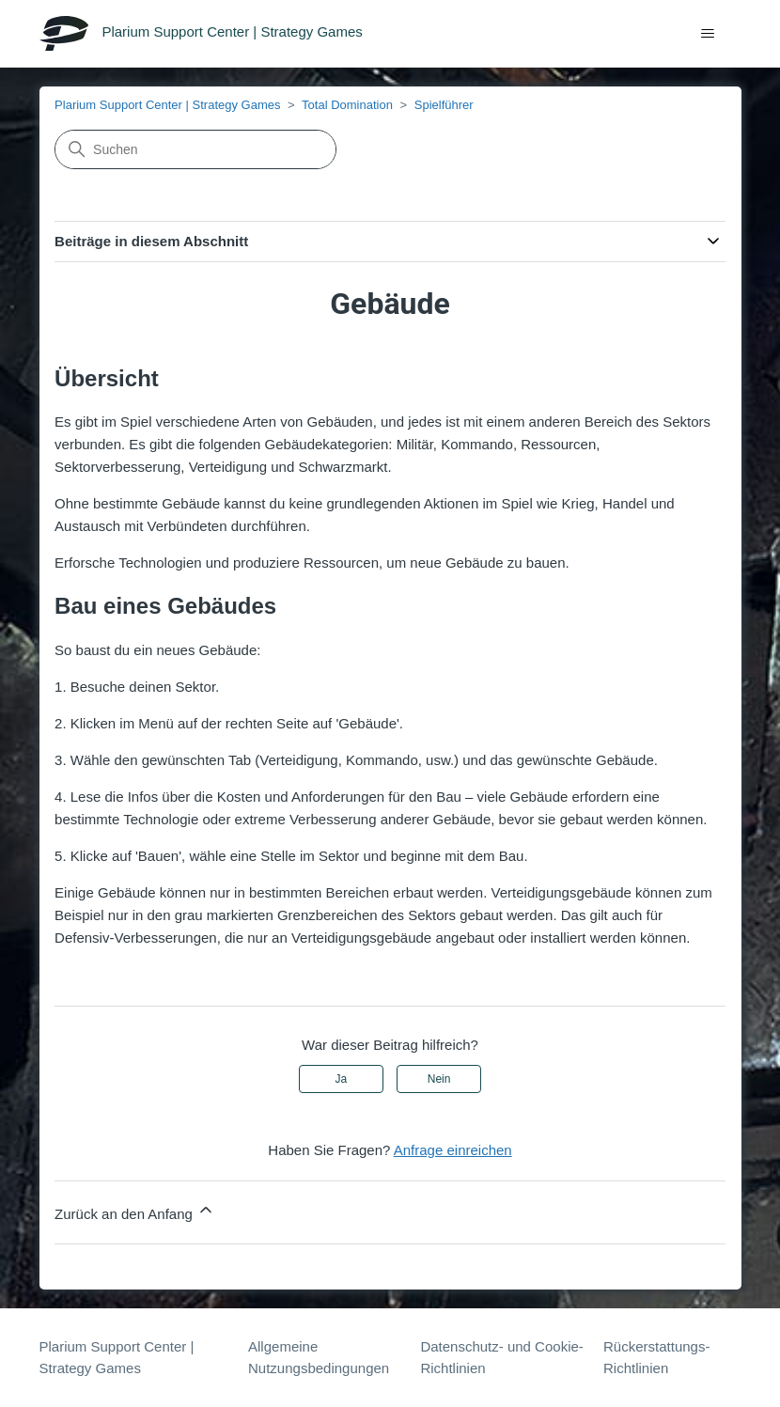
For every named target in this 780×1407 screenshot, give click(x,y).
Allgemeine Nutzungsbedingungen (318, 1357)
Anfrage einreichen (453, 1150)
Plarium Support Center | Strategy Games (167, 105)
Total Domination (347, 105)
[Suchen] (195, 149)
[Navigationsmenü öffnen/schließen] (708, 34)
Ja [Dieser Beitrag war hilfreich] (341, 1079)
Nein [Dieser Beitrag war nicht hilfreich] (439, 1079)
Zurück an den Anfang (135, 1211)
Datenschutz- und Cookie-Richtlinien (501, 1357)
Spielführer (444, 105)
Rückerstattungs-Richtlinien (656, 1357)
